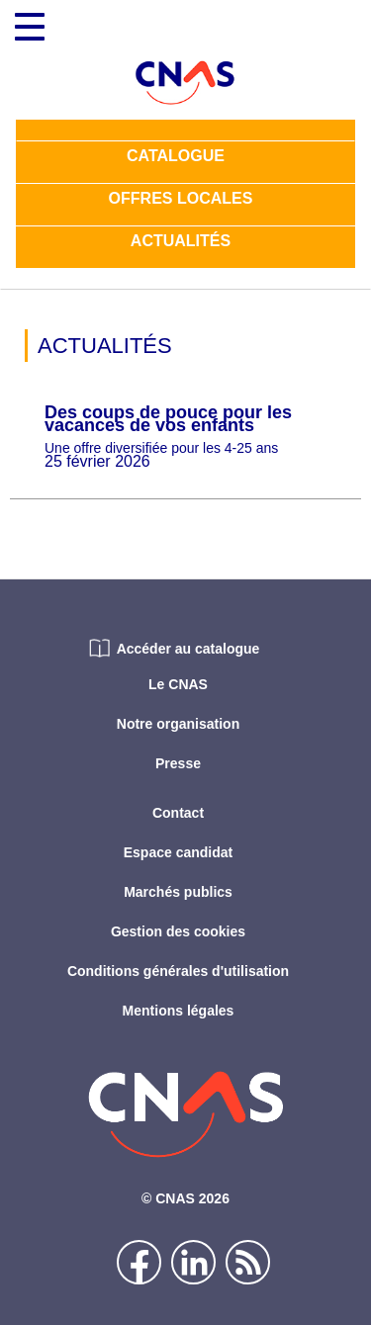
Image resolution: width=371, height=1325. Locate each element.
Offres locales (181, 200)
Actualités (181, 242)
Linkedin (193, 1262)
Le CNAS (178, 684)
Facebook (139, 1262)
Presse (178, 763)
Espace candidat (178, 852)
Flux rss (248, 1262)
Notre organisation (178, 724)
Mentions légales (178, 1010)
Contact (178, 813)
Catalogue (176, 157)
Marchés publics (178, 892)
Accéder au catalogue (188, 649)
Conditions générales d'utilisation (178, 971)
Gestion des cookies (178, 931)
